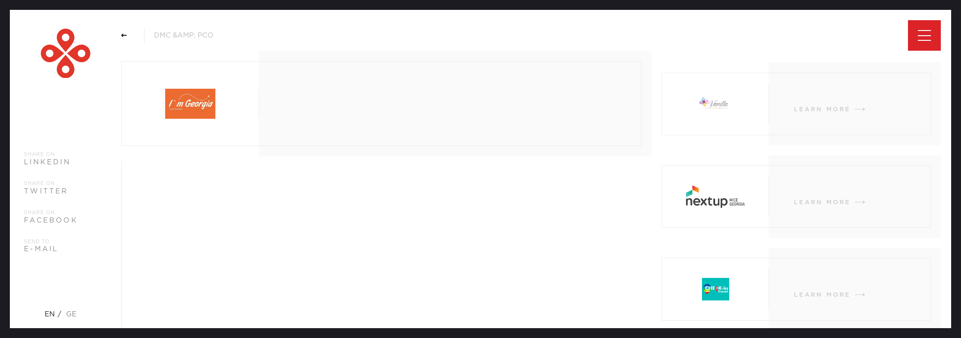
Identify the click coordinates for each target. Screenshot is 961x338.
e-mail (41, 249)
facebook (51, 220)
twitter (46, 191)
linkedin (47, 162)
